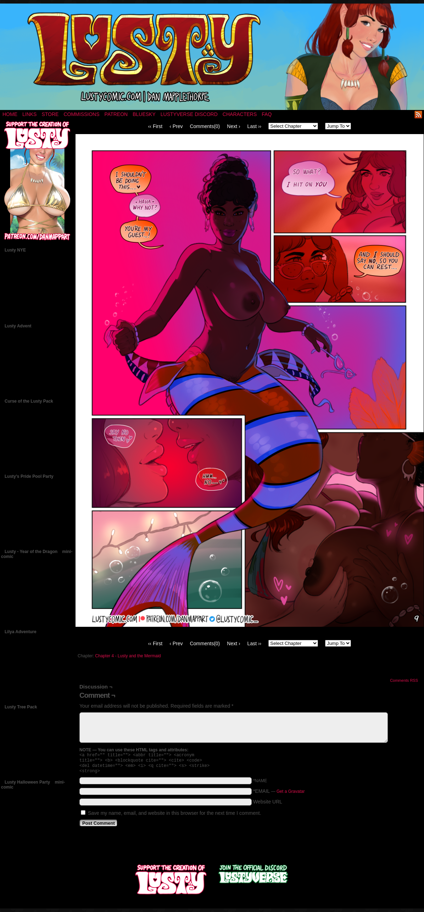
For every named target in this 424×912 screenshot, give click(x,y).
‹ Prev (176, 126)
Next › (233, 126)
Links (29, 114)
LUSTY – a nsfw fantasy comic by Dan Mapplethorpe (212, 57)
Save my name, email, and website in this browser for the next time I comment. (174, 816)
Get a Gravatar (291, 794)
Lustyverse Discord (189, 114)
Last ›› (254, 126)
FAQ (267, 114)
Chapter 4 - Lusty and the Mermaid (128, 655)
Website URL (267, 804)
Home (9, 114)
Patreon (116, 114)
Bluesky (144, 114)
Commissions (81, 114)
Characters (240, 114)
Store (49, 114)
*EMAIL (279, 794)
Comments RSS (404, 680)
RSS (418, 114)
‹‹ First (155, 126)
